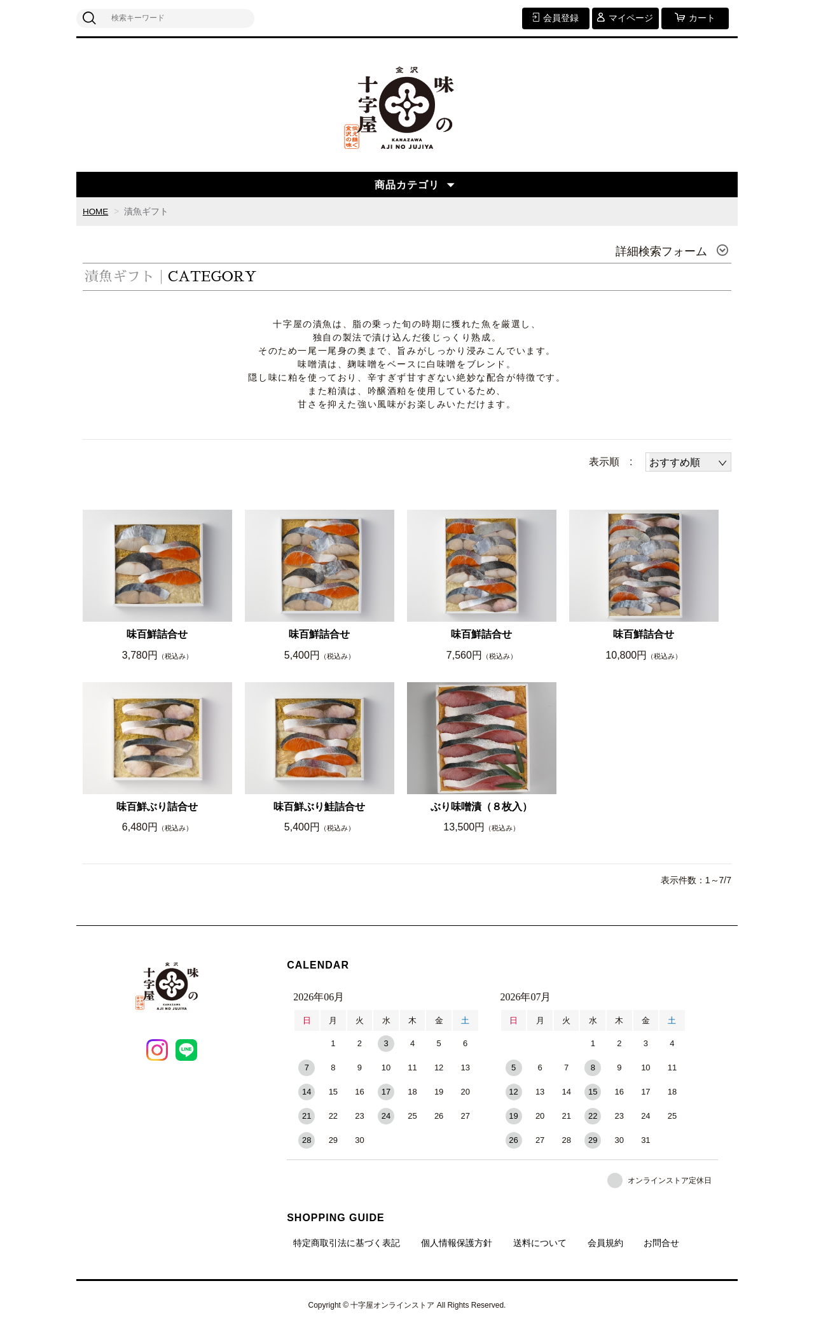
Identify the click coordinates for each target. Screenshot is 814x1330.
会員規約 (605, 1242)
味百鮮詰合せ (157, 634)
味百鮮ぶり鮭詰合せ (319, 806)
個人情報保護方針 (456, 1242)
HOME (96, 211)
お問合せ (661, 1242)
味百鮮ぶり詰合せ (157, 806)
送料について (540, 1242)
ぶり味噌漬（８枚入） (481, 806)
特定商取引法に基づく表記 (346, 1242)
